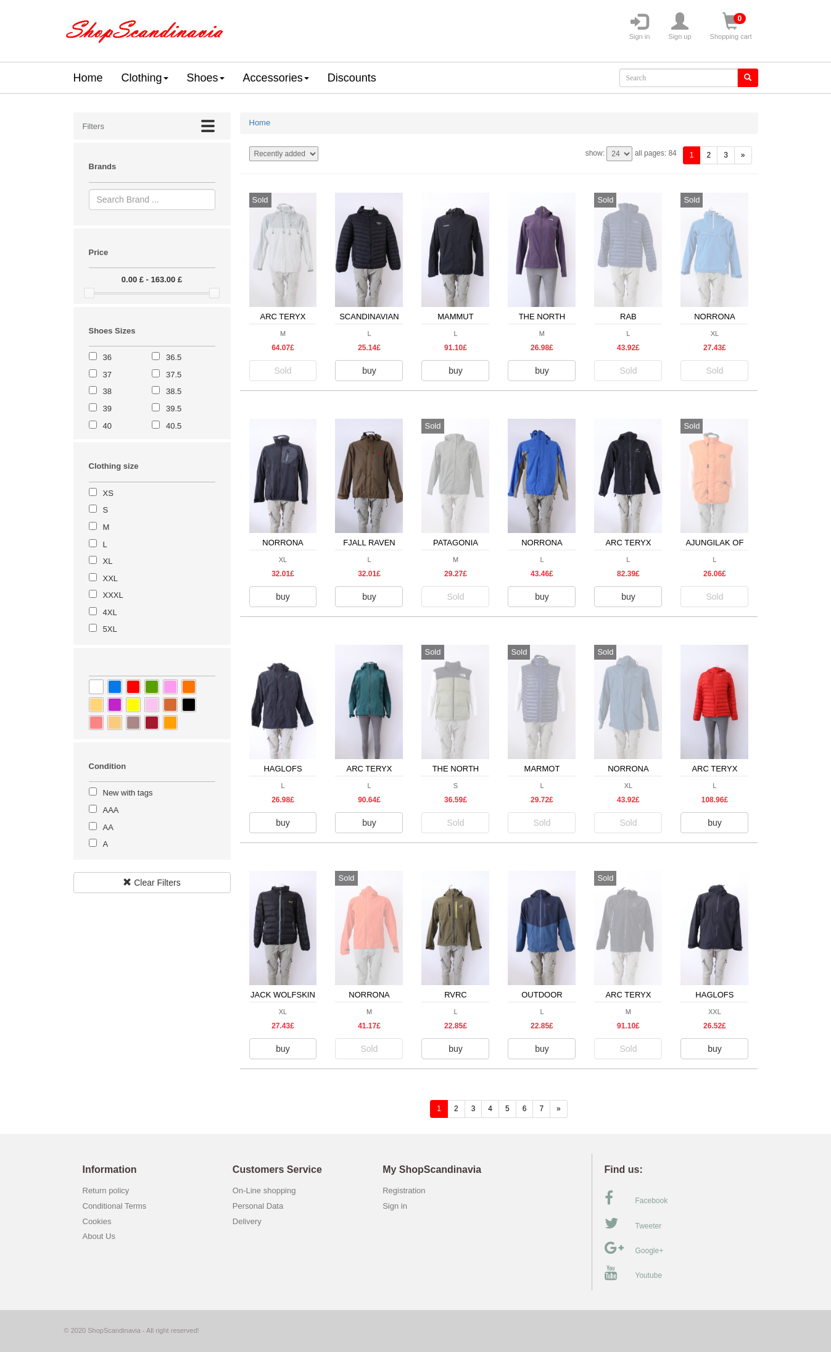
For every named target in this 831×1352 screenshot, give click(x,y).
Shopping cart (731, 26)
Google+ (634, 1248)
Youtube (634, 1273)
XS (108, 493)
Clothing (145, 78)
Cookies (97, 1221)
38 (107, 391)
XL (108, 561)
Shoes (206, 78)
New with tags (128, 792)
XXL (110, 578)
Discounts (352, 78)
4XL (110, 612)
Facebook (636, 1198)
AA (108, 827)
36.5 (173, 357)
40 (107, 425)
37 (107, 374)
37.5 (173, 374)
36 (107, 357)
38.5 (173, 391)
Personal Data (258, 1206)
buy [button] (369, 371)
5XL (110, 629)
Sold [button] (282, 371)
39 (107, 408)
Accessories (276, 78)
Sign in (639, 26)
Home (88, 78)
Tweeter (633, 1223)
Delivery (247, 1221)
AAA (111, 810)
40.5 (173, 425)
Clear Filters (151, 883)
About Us (99, 1236)
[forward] (743, 155)
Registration (403, 1190)
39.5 (173, 408)
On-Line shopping (267, 1190)
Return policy (106, 1190)
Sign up (679, 26)
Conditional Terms (115, 1206)
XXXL (113, 595)
